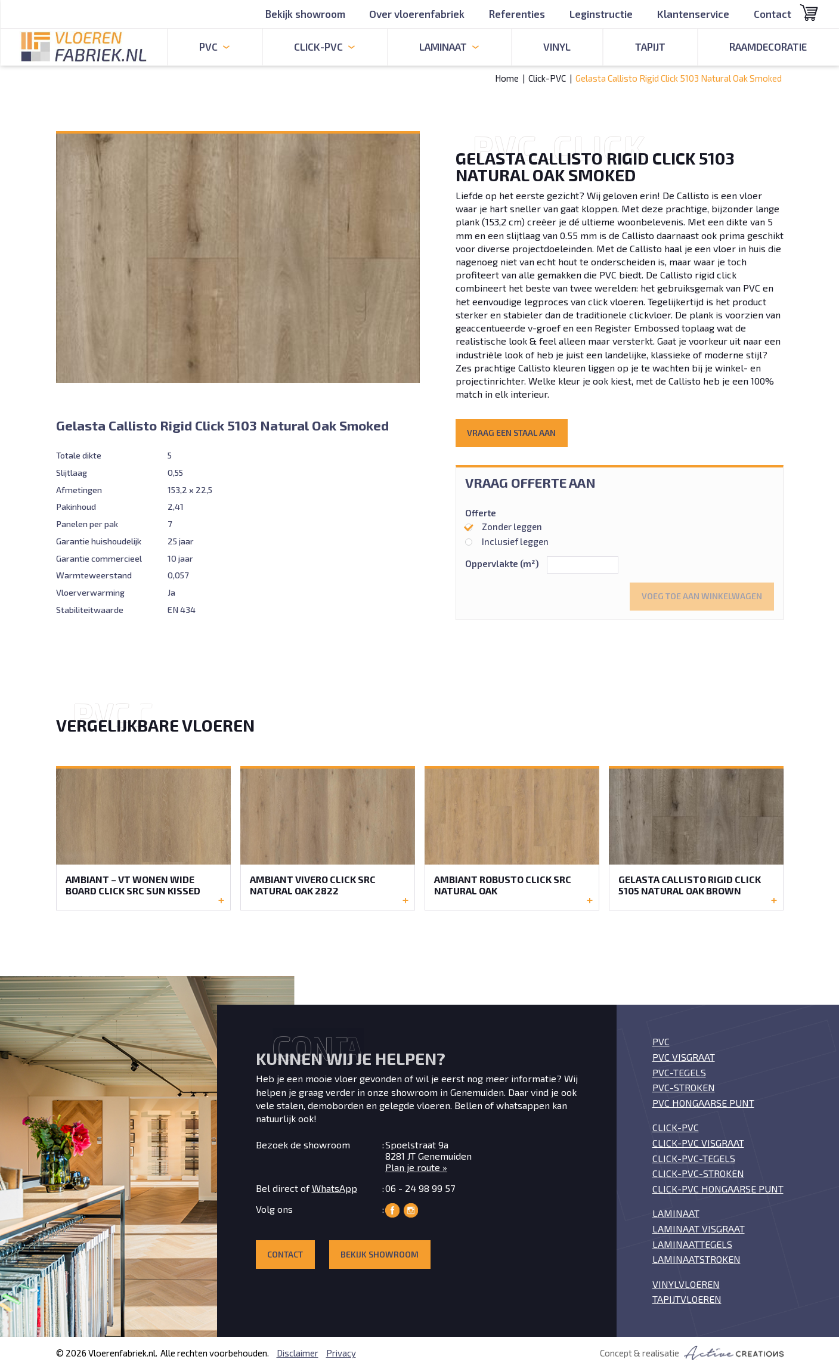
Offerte (480, 513)
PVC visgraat (683, 1057)
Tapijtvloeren (687, 1299)
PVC (661, 1041)
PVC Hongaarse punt (703, 1102)
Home (507, 78)
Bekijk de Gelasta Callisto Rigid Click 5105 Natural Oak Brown (696, 838)
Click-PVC (547, 78)
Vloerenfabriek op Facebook (392, 1210)
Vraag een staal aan (511, 433)
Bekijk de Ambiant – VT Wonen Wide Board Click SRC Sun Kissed (143, 838)
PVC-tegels (679, 1072)
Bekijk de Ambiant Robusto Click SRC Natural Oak (512, 838)
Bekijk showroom (305, 14)
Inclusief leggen (507, 541)
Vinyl (557, 46)
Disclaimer (297, 1353)
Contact (772, 14)
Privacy (341, 1353)
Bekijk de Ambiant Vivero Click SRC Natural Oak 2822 (327, 838)
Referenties (517, 14)
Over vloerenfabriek (417, 14)
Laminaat (675, 1213)
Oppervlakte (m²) (502, 564)
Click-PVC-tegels (693, 1158)
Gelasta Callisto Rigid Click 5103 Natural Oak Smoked (678, 78)
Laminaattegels (692, 1244)
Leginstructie (601, 14)
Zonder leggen (504, 526)
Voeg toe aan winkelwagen (702, 596)
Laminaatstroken (696, 1259)
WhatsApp (334, 1188)
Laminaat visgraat (698, 1228)
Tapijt (650, 46)
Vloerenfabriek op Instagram (411, 1210)
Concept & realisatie (692, 1353)
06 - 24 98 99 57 (420, 1188)
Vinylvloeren (686, 1284)
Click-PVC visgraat (698, 1142)
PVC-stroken (683, 1087)
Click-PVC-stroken (698, 1173)
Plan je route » (416, 1167)
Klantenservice (693, 14)
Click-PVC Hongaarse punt (718, 1188)
